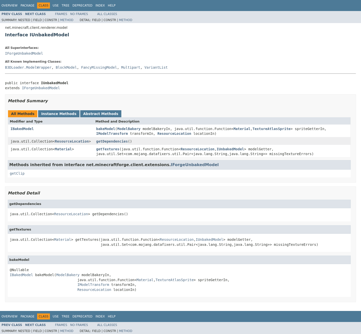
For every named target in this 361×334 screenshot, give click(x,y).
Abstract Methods (100, 114)
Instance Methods (58, 114)
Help (112, 5)
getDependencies (112, 141)
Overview (10, 5)
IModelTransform (112, 134)
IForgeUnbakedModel (24, 53)
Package (27, 5)
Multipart (130, 67)
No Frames (79, 14)
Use (56, 5)
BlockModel (66, 67)
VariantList (156, 67)
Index (100, 5)
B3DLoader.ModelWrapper (28, 67)
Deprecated (82, 5)
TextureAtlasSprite (271, 129)
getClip (17, 173)
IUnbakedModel (230, 149)
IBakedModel (22, 129)
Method (66, 20)
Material (241, 129)
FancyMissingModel (99, 67)
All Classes (107, 14)
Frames (61, 14)
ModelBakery (129, 129)
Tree (65, 5)
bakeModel (105, 129)
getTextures (108, 149)
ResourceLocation (174, 134)
